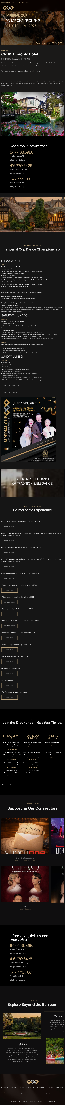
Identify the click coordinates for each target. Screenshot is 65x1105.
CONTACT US (58, 1088)
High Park (21, 1046)
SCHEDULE (13, 1088)
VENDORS (49, 1088)
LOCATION (5, 1088)
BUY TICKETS (40, 1088)
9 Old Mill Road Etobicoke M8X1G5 (53, 1094)
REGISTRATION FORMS (26, 1088)
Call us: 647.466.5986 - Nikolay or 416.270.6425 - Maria (21, 1094)
